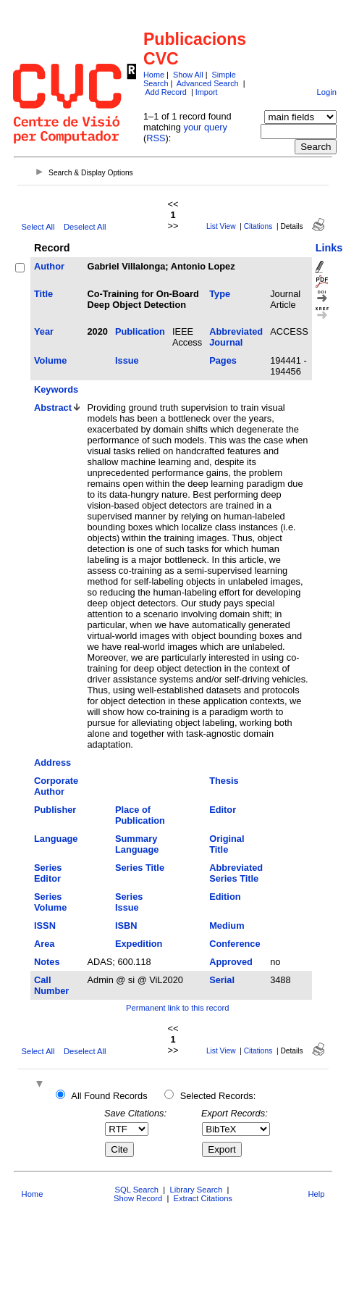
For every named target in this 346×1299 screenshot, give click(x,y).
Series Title (139, 867)
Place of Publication (140, 815)
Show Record (138, 1198)
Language (55, 838)
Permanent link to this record (177, 1007)
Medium (226, 925)
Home (153, 74)
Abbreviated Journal (236, 337)
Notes (47, 961)
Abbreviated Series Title (236, 873)
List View (221, 226)
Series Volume (50, 902)
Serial (222, 979)
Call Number (51, 985)
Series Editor (48, 873)
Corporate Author (56, 786)
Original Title (226, 844)
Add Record (165, 92)
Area (44, 943)
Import (206, 92)
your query (205, 127)
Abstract (53, 407)
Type (219, 293)
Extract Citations (203, 1198)
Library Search (195, 1189)
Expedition (138, 943)
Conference (234, 943)
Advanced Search (208, 83)
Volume (50, 360)
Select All (38, 226)
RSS (155, 138)
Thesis (224, 780)
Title (43, 293)
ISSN (45, 925)
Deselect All (85, 226)
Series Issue (129, 902)
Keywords (56, 389)
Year (44, 331)
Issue (127, 360)
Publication (140, 331)
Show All (188, 74)
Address (52, 762)
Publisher (55, 809)
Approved (231, 961)
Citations (258, 226)
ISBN (126, 925)
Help (316, 1194)
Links (329, 248)
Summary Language (137, 844)
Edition (224, 896)
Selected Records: (218, 1095)
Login (326, 92)
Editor (222, 809)
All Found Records (109, 1095)
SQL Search (137, 1189)
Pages (223, 360)
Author (49, 266)
